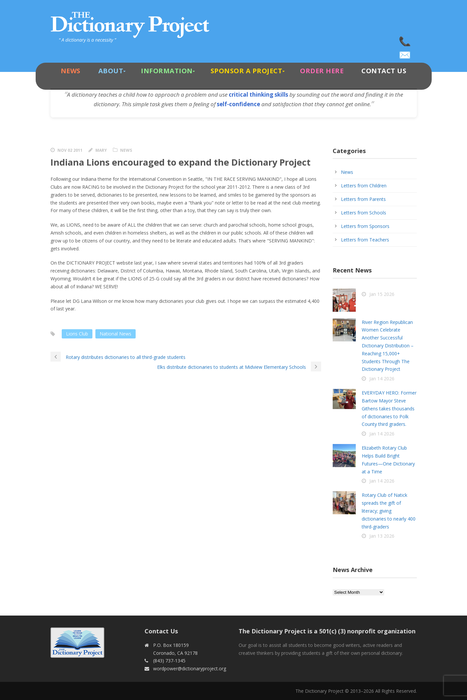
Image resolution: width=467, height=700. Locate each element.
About (110, 70)
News (71, 70)
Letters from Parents (363, 199)
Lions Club (77, 334)
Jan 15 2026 (381, 294)
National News (115, 334)
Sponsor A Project (247, 70)
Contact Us (383, 70)
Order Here (322, 70)
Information (167, 70)
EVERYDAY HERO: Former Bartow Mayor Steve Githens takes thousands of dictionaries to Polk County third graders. (389, 408)
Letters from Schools (363, 212)
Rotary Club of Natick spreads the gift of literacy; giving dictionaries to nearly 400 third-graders (389, 510)
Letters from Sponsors (365, 226)
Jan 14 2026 (381, 378)
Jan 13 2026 (381, 536)
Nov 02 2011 (70, 150)
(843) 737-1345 (405, 39)
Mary (101, 150)
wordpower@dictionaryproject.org (405, 52)
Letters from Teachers (365, 240)
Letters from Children (363, 185)
